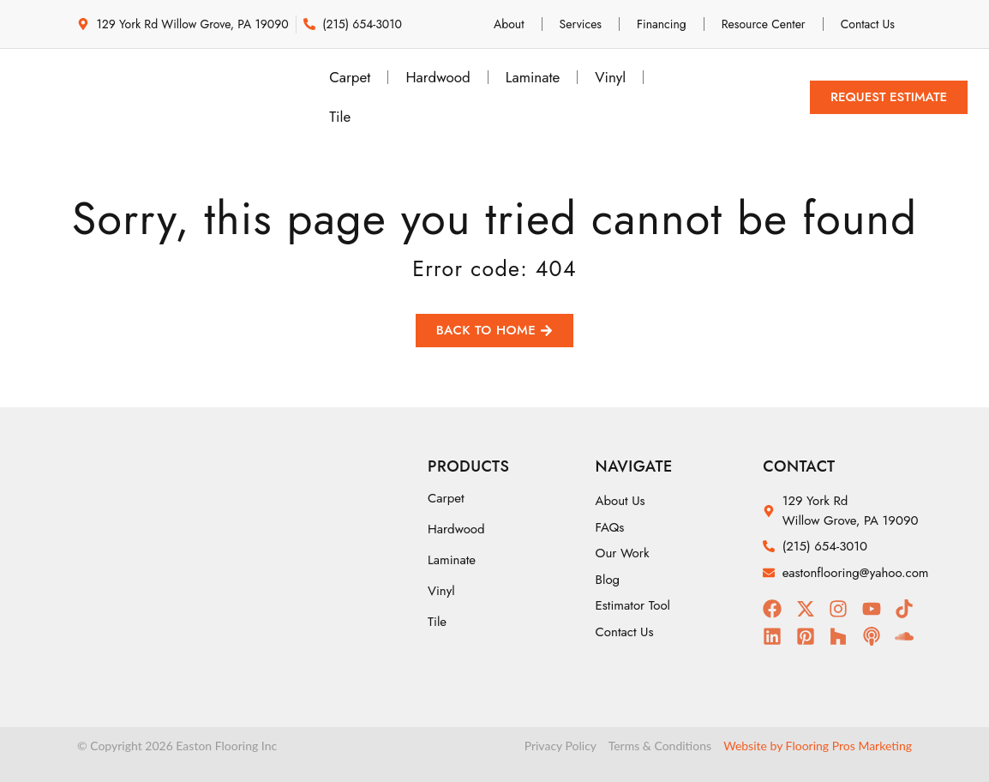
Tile (340, 116)
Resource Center (764, 24)
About (509, 24)
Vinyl (610, 77)
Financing (661, 24)
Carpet (349, 77)
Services (581, 24)
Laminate (533, 77)
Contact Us (868, 24)
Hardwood (437, 77)
